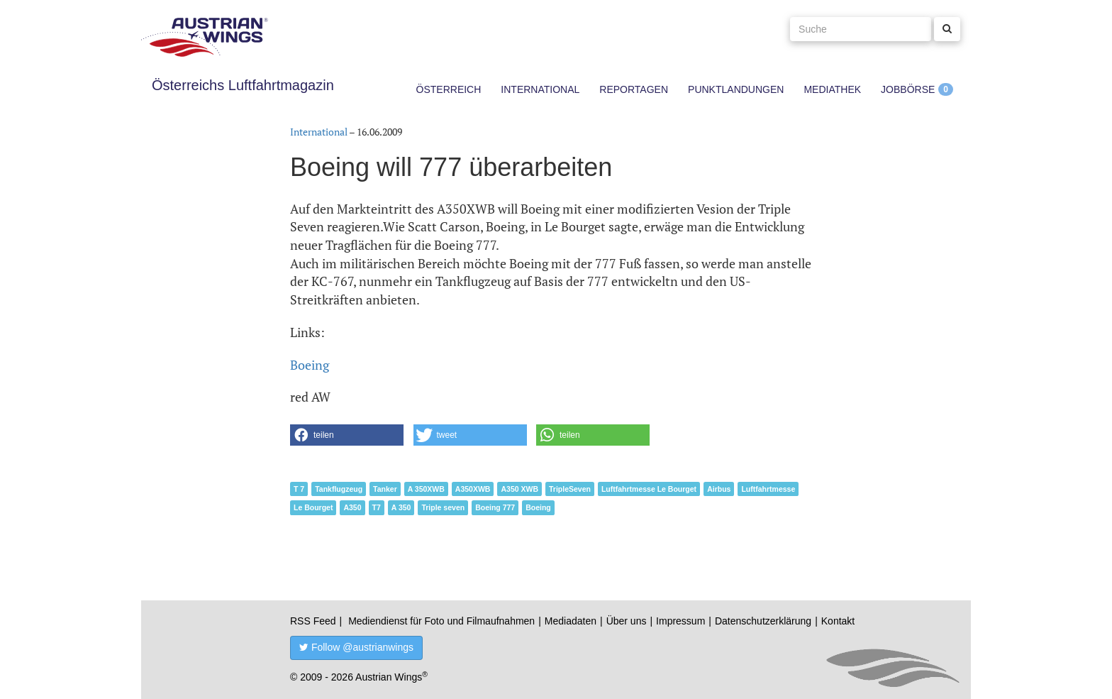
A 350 (401, 507)
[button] (347, 435)
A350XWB (473, 489)
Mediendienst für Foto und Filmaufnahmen (441, 621)
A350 (352, 507)
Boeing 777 (495, 507)
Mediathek (832, 89)
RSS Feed (313, 621)
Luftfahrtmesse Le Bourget (648, 489)
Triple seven (443, 507)
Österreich (449, 89)
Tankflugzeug (338, 489)
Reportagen (633, 89)
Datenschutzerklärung (763, 621)
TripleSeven (570, 489)
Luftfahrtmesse (768, 489)
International (540, 89)
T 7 (299, 489)
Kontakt (838, 621)
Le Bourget (313, 507)
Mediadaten (570, 621)
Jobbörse (908, 89)
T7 (376, 507)
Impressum (680, 621)
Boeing (309, 364)
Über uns (626, 621)
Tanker (385, 489)
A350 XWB (519, 489)
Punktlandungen (736, 89)
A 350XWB (426, 489)
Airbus (718, 489)
